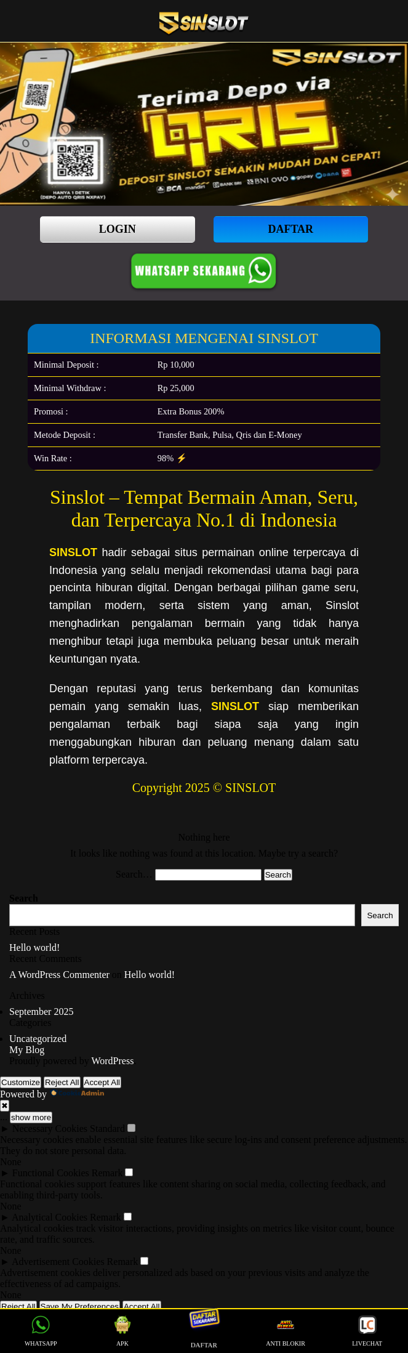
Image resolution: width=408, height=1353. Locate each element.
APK (122, 1331)
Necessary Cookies (49, 1128)
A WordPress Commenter (59, 974)
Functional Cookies (50, 1173)
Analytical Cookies (49, 1217)
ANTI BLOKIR (285, 1331)
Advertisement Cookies (58, 1261)
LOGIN (117, 229)
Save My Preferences (80, 1306)
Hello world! (34, 947)
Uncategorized (37, 1038)
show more (31, 1117)
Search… (134, 874)
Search (23, 898)
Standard (107, 1128)
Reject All (62, 1082)
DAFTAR (290, 229)
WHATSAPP (41, 1331)
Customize (20, 1082)
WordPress (112, 1061)
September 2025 (41, 1011)
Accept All (102, 1082)
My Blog (26, 1049)
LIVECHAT (367, 1331)
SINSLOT (73, 552)
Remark (107, 1173)
